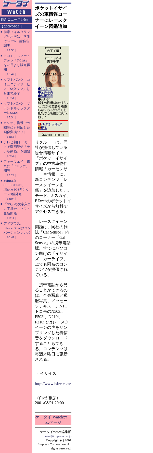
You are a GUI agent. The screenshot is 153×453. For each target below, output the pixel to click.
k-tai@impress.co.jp (58, 436)
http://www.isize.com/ (53, 384)
